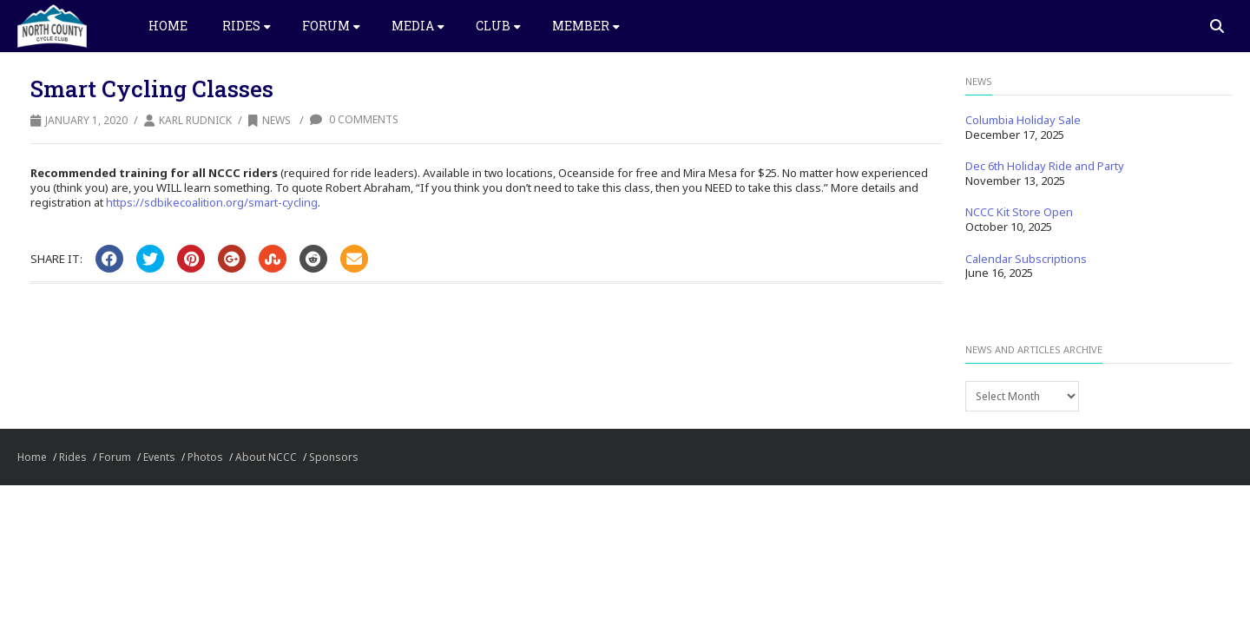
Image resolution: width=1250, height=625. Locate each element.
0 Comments (354, 119)
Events (159, 457)
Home (168, 25)
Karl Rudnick (195, 120)
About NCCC (266, 457)
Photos (205, 457)
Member (586, 25)
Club (498, 25)
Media (417, 25)
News (269, 120)
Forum (331, 25)
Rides (246, 25)
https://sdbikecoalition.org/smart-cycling (212, 202)
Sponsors (334, 457)
